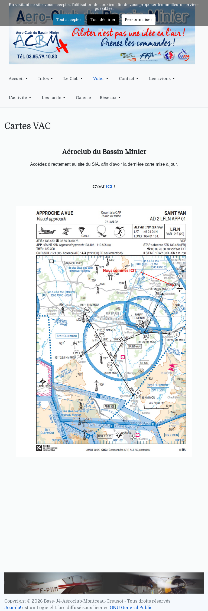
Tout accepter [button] (68, 19)
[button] (19, 78)
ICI (110, 186)
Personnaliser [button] (138, 19)
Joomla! (12, 607)
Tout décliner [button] (103, 19)
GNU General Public (131, 607)
